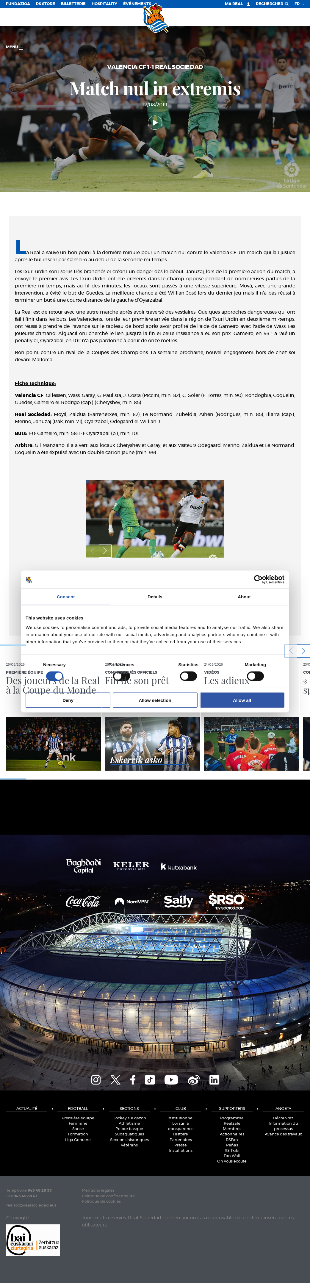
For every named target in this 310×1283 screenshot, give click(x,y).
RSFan (232, 1140)
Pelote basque (129, 1129)
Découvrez (283, 1118)
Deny (67, 699)
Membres (232, 1129)
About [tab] (244, 596)
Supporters (232, 1109)
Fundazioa (18, 4)
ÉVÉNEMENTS (137, 4)
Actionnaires (232, 1134)
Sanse (78, 1129)
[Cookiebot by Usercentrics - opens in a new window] (258, 579)
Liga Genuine (78, 1140)
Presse (180, 1145)
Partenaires (181, 1140)
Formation (78, 1134)
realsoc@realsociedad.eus (31, 1205)
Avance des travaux (283, 1134)
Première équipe (78, 1118)
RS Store (45, 4)
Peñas (232, 1145)
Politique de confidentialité (108, 1196)
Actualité (26, 1109)
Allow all (242, 699)
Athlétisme (129, 1124)
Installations (180, 1151)
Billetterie (73, 4)
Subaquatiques (129, 1134)
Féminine (78, 1124)
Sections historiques (129, 1140)
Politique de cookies (101, 1202)
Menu (14, 47)
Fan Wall (232, 1156)
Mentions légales (98, 1191)
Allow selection (155, 699)
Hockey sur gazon (129, 1118)
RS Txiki (232, 1151)
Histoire (180, 1134)
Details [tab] (155, 596)
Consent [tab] (66, 596)
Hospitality (104, 4)
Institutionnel (180, 1118)
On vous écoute (232, 1161)
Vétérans (129, 1145)
